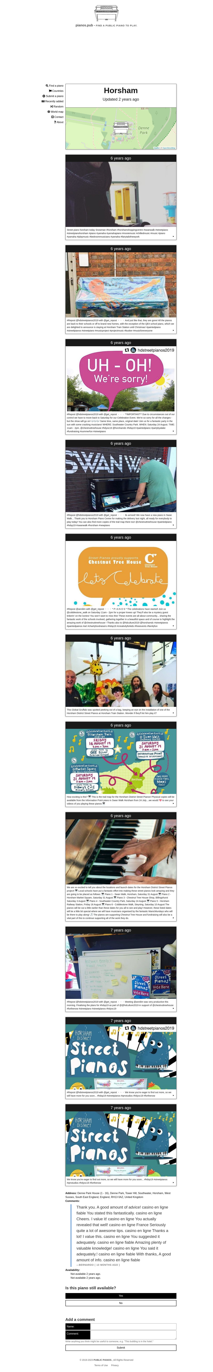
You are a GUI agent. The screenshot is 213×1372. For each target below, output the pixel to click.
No (120, 1303)
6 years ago (121, 158)
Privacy (115, 1365)
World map (55, 111)
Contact (57, 117)
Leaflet (156, 148)
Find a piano (54, 85)
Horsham (121, 90)
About (58, 122)
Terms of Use (101, 1365)
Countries (56, 91)
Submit (121, 1347)
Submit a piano (53, 96)
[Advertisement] (107, 58)
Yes (121, 1295)
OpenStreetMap (169, 148)
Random (56, 106)
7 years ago (121, 930)
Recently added (52, 101)
